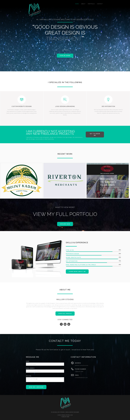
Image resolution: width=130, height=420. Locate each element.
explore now (65, 224)
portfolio (91, 3)
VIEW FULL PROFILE (65, 313)
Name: (27, 361)
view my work (65, 56)
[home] (34, 9)
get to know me (95, 134)
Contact (100, 3)
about (83, 3)
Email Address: (30, 368)
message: (28, 376)
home (77, 3)
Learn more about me (77, 271)
